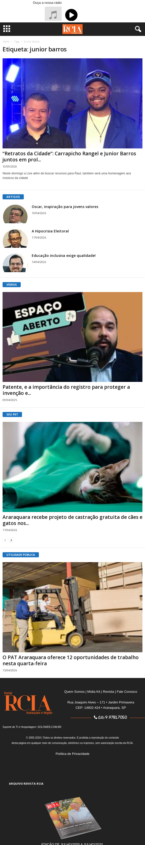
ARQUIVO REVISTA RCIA (26, 783)
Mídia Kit (93, 692)
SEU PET (12, 414)
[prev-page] (5, 540)
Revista (108, 692)
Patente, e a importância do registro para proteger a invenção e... (66, 390)
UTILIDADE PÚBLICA (20, 555)
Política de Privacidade (72, 754)
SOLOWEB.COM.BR (49, 727)
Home (6, 41)
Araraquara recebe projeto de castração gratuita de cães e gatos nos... (72, 520)
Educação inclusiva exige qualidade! (64, 255)
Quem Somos (74, 692)
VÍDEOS (11, 284)
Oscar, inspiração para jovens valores (65, 206)
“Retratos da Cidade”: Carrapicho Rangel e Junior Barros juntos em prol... (69, 156)
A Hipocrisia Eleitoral (50, 231)
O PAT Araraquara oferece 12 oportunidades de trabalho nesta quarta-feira (71, 660)
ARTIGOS (13, 197)
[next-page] (11, 540)
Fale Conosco (127, 692)
